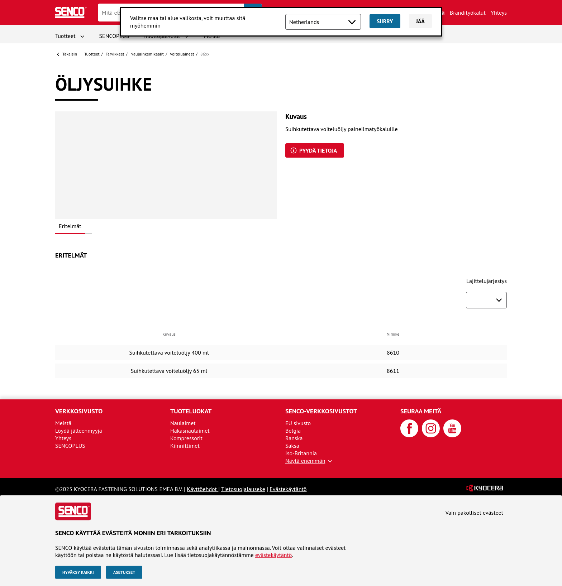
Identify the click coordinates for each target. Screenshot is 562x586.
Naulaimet (183, 423)
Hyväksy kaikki (78, 572)
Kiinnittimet (185, 445)
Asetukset (124, 572)
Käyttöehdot (202, 489)
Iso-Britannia (301, 453)
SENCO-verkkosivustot (321, 411)
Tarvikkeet (115, 54)
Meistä (63, 423)
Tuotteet (65, 35)
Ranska (294, 438)
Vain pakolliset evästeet (474, 512)
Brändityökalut (468, 12)
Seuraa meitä (420, 411)
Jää (420, 21)
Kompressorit (186, 438)
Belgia (293, 430)
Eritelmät (70, 226)
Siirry (385, 21)
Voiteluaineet (182, 54)
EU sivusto (298, 423)
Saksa (292, 445)
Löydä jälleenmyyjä (78, 430)
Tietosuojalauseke (243, 489)
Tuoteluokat (190, 411)
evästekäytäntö (273, 554)
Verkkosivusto (79, 411)
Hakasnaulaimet (190, 430)
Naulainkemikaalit (147, 54)
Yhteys (499, 12)
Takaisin (69, 54)
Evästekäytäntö (288, 489)
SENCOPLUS (114, 35)
